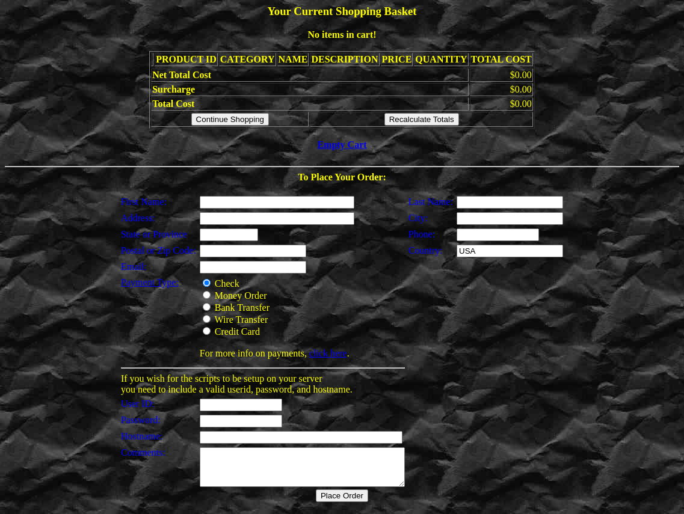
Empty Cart (341, 144)
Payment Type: (138, 282)
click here (316, 353)
